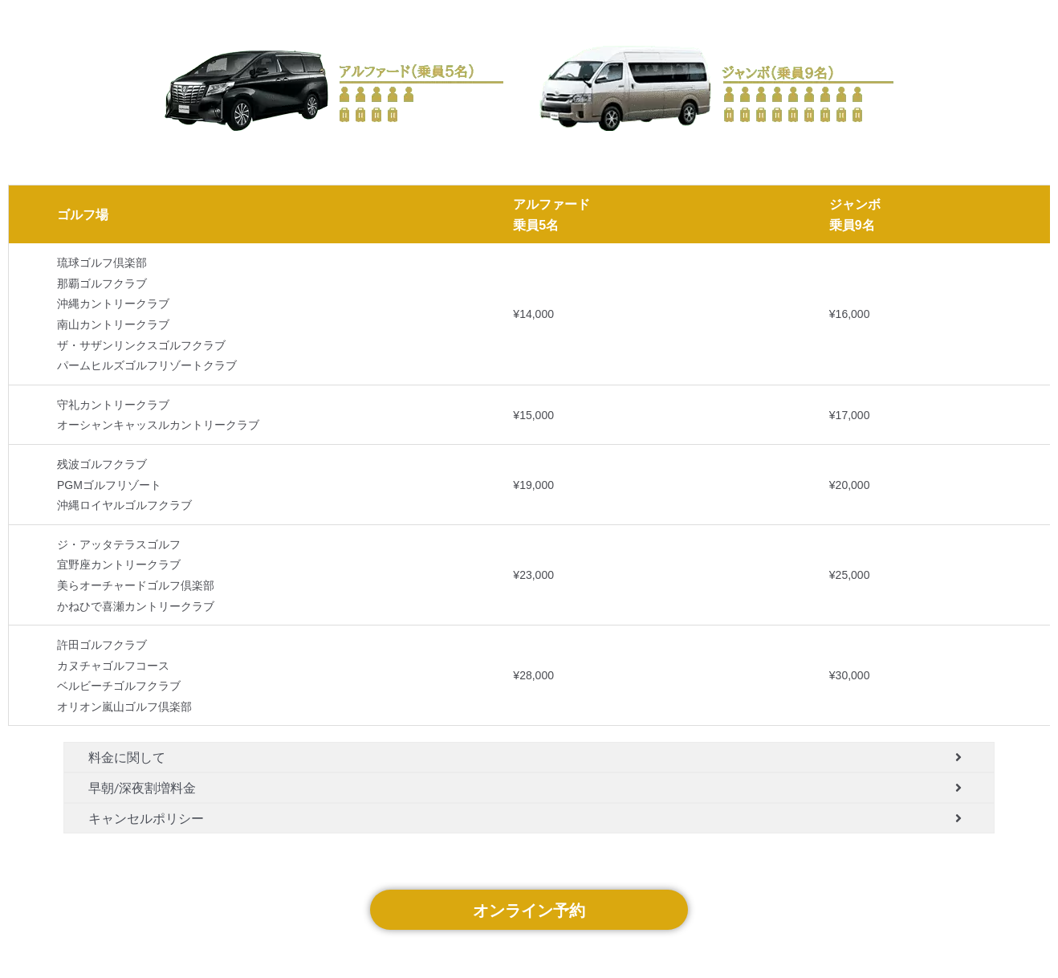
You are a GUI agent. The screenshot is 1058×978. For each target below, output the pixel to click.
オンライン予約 (529, 909)
